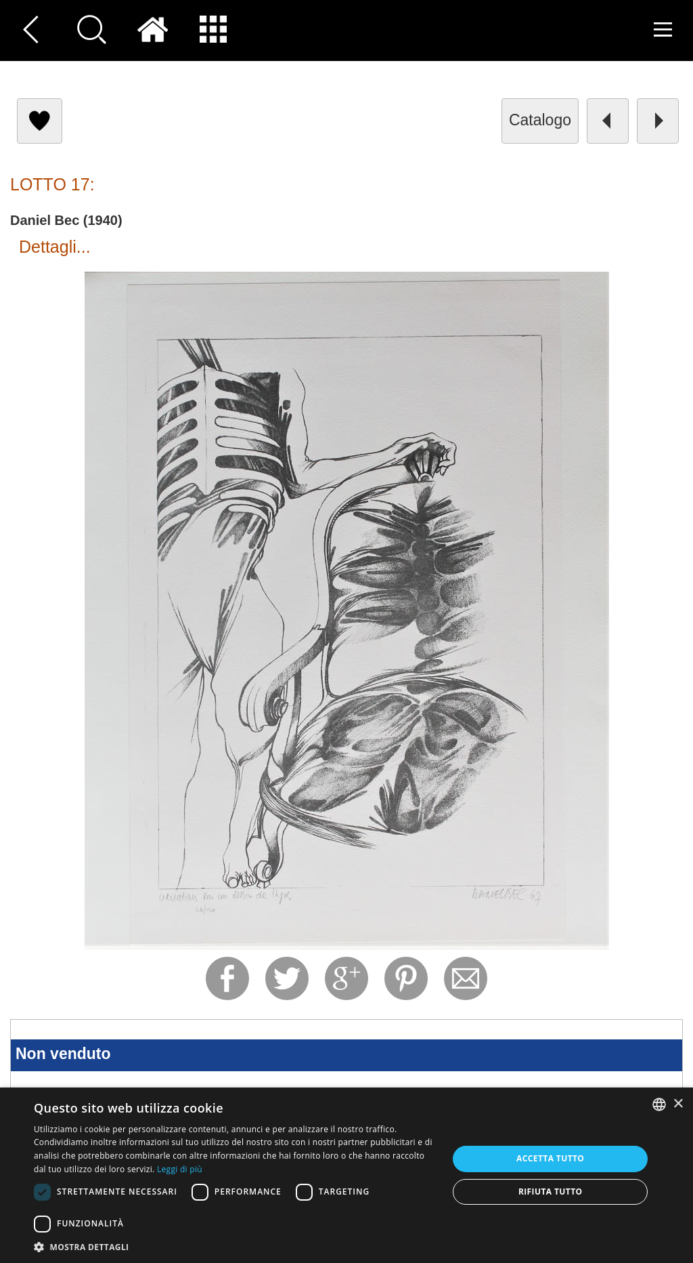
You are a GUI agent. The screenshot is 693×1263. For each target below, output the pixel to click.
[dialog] (346, 1175)
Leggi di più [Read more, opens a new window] (179, 1169)
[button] (235, 1246)
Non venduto (63, 1053)
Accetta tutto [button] (550, 1158)
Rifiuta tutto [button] (550, 1191)
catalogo (540, 120)
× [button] (678, 1104)
